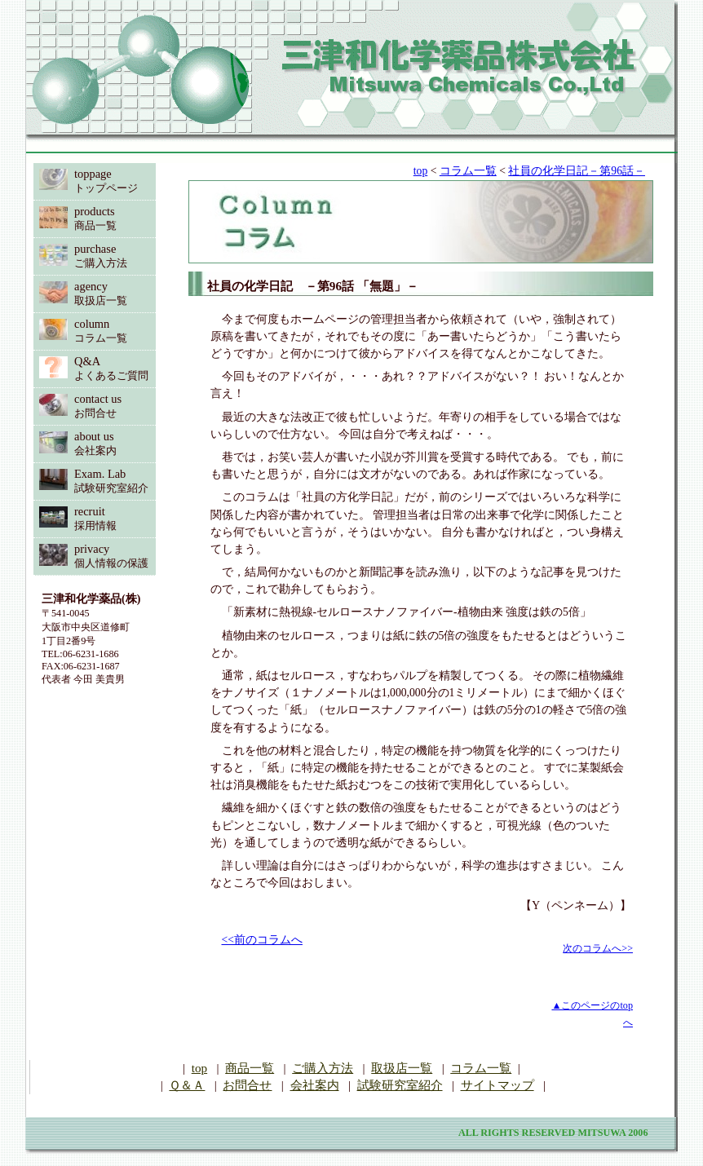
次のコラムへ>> (598, 948)
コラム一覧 (468, 171)
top (420, 171)
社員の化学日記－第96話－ (576, 171)
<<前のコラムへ (262, 940)
